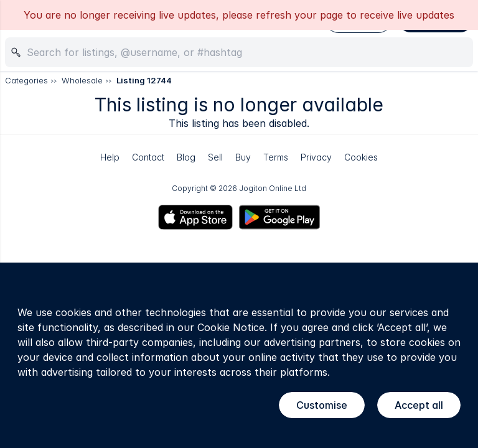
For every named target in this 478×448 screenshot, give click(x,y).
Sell (215, 157)
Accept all (419, 405)
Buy (243, 157)
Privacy (316, 157)
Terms (275, 157)
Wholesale (82, 80)
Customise (321, 405)
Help (110, 157)
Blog (186, 157)
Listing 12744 (144, 80)
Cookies (361, 157)
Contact (148, 157)
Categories (26, 80)
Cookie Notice (231, 327)
